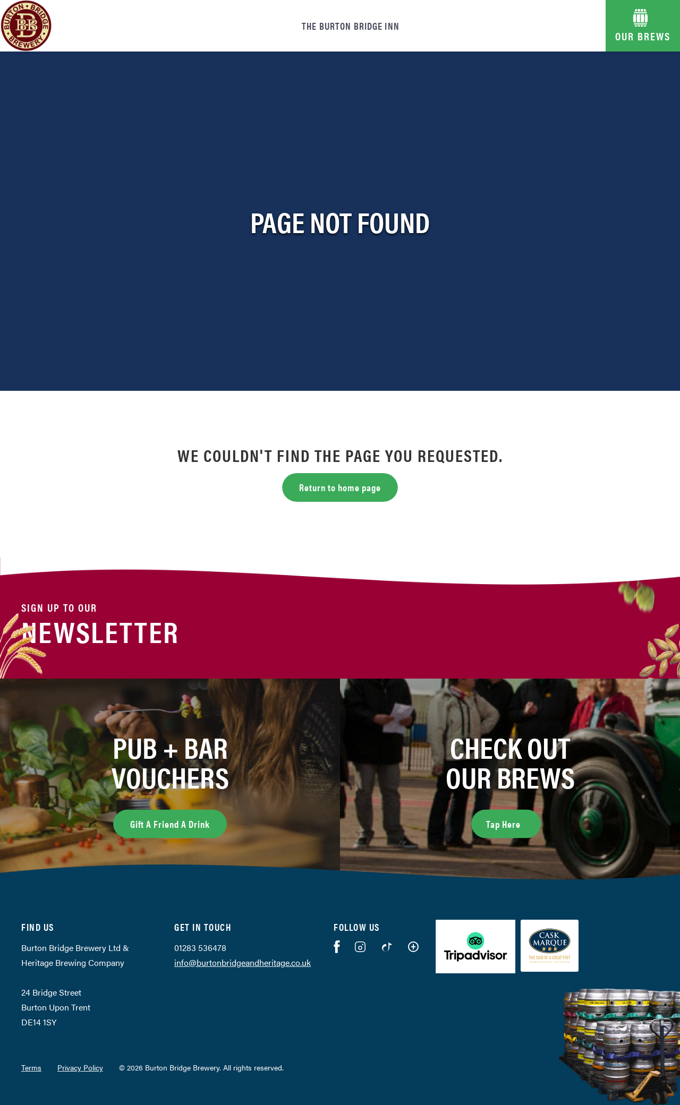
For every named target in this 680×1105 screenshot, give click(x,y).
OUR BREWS (642, 36)
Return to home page (340, 487)
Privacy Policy (80, 1067)
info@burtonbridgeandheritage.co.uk (242, 962)
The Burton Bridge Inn (351, 25)
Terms (31, 1067)
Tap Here (513, 822)
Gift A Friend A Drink (170, 823)
